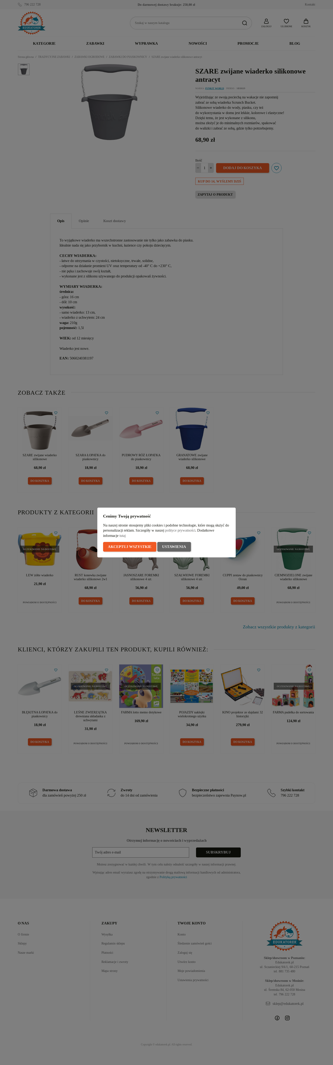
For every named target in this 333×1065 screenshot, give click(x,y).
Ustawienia (174, 546)
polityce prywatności (180, 530)
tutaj (122, 535)
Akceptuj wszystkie (130, 546)
